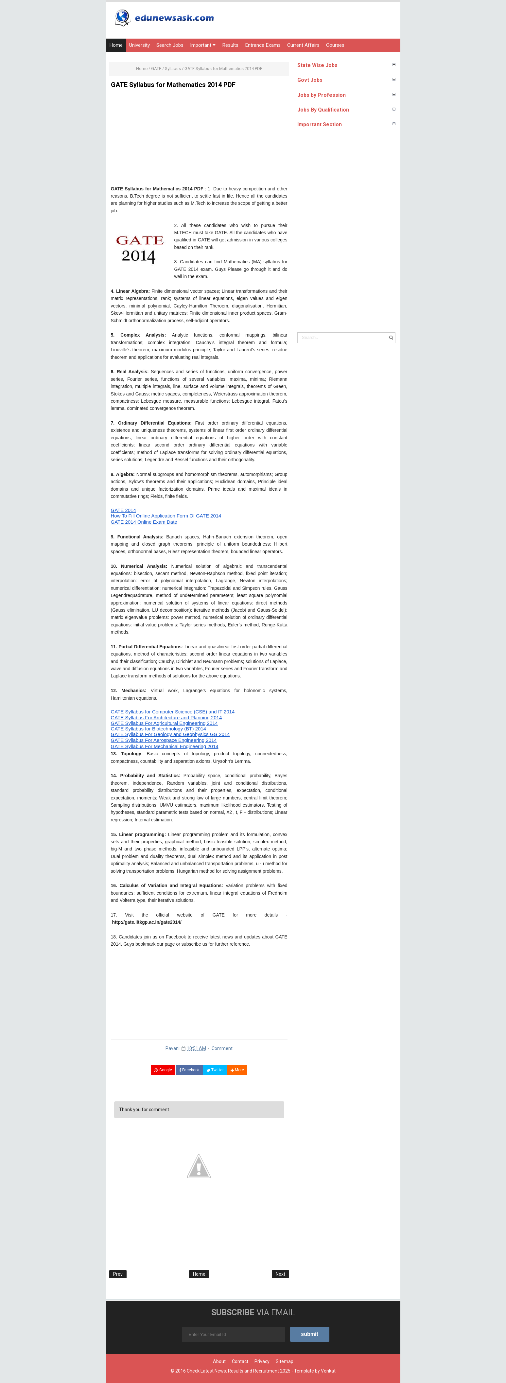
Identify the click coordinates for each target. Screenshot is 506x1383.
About (219, 1361)
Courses (335, 45)
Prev (118, 1274)
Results (230, 45)
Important (203, 45)
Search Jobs (169, 45)
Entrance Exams (263, 45)
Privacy (262, 1361)
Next (280, 1274)
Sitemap (284, 1361)
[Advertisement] (199, 139)
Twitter (215, 1070)
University (139, 45)
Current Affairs (303, 45)
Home (116, 45)
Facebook (189, 1070)
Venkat (328, 1371)
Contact (240, 1361)
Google (163, 1070)
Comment (222, 1048)
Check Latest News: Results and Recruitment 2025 (238, 1371)
